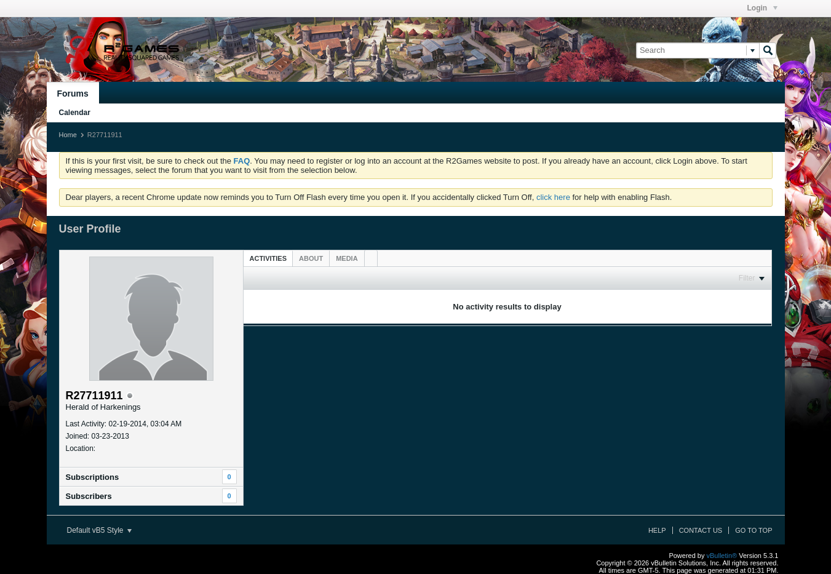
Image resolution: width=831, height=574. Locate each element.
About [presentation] (311, 258)
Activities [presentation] (268, 258)
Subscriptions (92, 477)
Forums (73, 93)
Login (762, 8)
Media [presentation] (346, 258)
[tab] (268, 258)
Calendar (74, 112)
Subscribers (89, 496)
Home (68, 134)
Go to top (753, 530)
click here (553, 197)
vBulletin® (722, 555)
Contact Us (701, 530)
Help (657, 530)
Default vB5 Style (99, 530)
